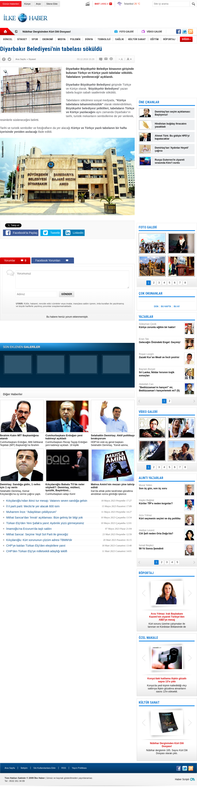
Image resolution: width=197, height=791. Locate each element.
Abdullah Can (161, 387)
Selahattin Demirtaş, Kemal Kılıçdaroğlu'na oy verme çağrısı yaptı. (22, 489)
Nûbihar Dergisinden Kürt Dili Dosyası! (47, 31)
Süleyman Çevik (161, 326)
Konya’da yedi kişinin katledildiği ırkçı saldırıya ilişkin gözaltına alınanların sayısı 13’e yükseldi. (166, 685)
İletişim (24, 768)
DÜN (156, 306)
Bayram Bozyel (161, 372)
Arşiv (38, 4)
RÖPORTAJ (146, 573)
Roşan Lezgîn (161, 356)
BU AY (177, 306)
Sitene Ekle (51, 4)
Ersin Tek (161, 341)
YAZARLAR (146, 317)
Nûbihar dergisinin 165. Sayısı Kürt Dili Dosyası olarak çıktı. (166, 748)
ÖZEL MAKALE (148, 638)
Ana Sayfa (10, 768)
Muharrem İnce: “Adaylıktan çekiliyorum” (31, 511)
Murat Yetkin (161, 487)
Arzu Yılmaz (161, 517)
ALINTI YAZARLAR (151, 478)
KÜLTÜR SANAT (149, 702)
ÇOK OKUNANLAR (150, 293)
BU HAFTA (166, 306)
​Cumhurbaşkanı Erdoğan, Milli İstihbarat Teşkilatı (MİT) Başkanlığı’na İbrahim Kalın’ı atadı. (22, 440)
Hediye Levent (161, 532)
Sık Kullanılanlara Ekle (44, 768)
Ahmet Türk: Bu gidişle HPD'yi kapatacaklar (172, 137)
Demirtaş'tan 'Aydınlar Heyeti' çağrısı (172, 149)
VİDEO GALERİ (148, 412)
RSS (63, 768)
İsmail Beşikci (161, 547)
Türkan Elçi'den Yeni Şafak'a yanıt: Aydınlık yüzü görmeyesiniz (45, 523)
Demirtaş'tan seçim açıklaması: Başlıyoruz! (173, 113)
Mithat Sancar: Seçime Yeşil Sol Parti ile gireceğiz (37, 534)
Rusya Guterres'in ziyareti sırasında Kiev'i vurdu (170, 161)
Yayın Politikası (79, 768)
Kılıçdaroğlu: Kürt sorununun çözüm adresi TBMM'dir (39, 540)
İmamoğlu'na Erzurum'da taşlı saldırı (29, 528)
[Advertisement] (67, 249)
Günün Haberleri (11, 4)
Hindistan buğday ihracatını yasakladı (170, 125)
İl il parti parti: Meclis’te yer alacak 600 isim (33, 506)
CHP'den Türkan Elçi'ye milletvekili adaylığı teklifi (36, 551)
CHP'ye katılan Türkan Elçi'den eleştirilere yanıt (35, 545)
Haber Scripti (182, 779)
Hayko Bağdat (161, 502)
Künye (27, 4)
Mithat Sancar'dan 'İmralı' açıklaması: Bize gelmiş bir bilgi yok (44, 517)
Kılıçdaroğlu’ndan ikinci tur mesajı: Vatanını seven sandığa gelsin (46, 500)
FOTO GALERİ (148, 227)
